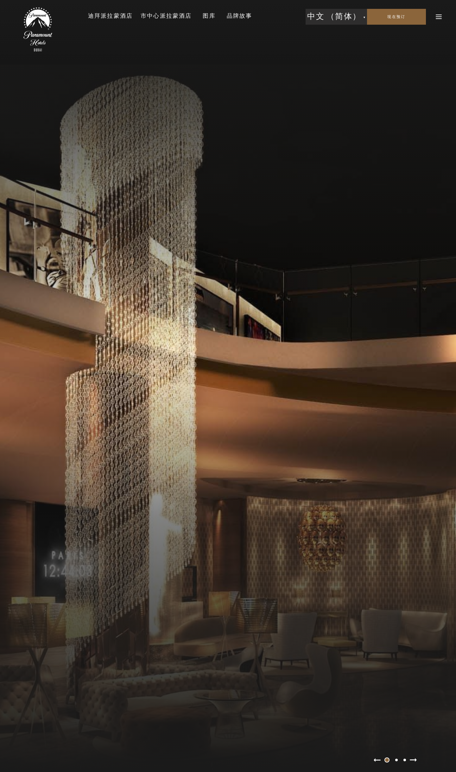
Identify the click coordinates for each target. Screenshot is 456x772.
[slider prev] (377, 760)
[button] (336, 17)
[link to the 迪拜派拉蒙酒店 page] (110, 16)
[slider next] (413, 760)
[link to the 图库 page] (209, 16)
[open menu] (439, 17)
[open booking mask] (396, 17)
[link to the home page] (37, 29)
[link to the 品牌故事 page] (239, 16)
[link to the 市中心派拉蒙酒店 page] (166, 16)
